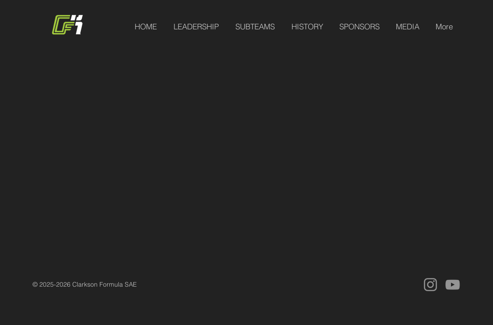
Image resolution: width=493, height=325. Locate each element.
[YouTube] (452, 284)
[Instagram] (430, 284)
